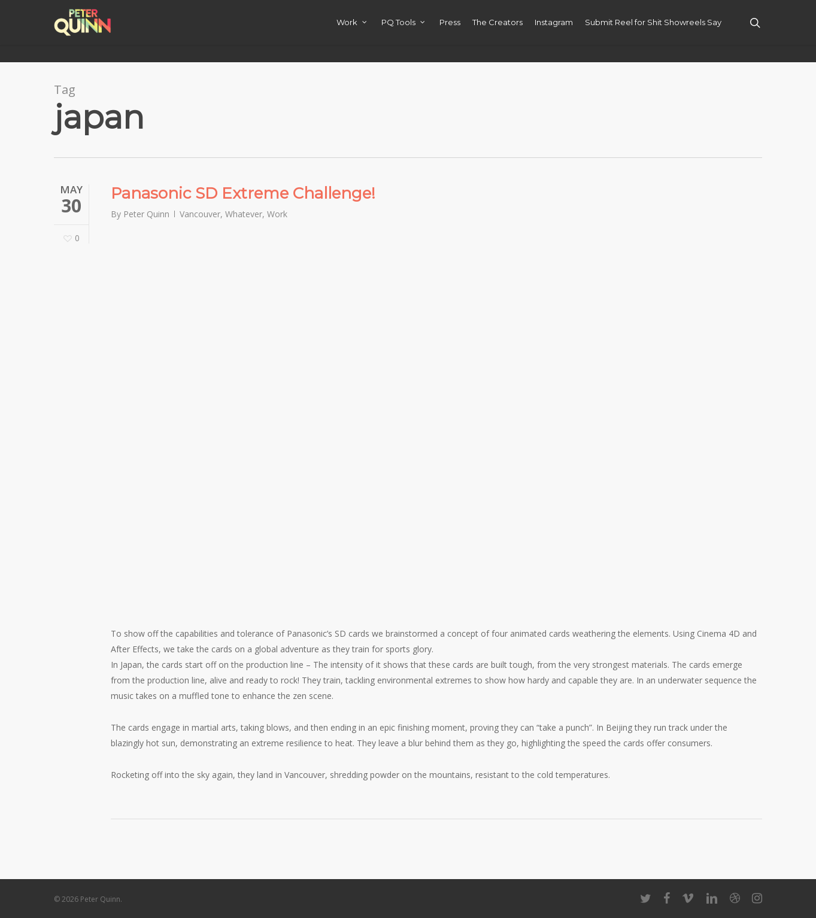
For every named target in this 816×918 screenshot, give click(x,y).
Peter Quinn (146, 214)
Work (277, 214)
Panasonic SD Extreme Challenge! (243, 193)
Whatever (243, 214)
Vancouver (200, 214)
